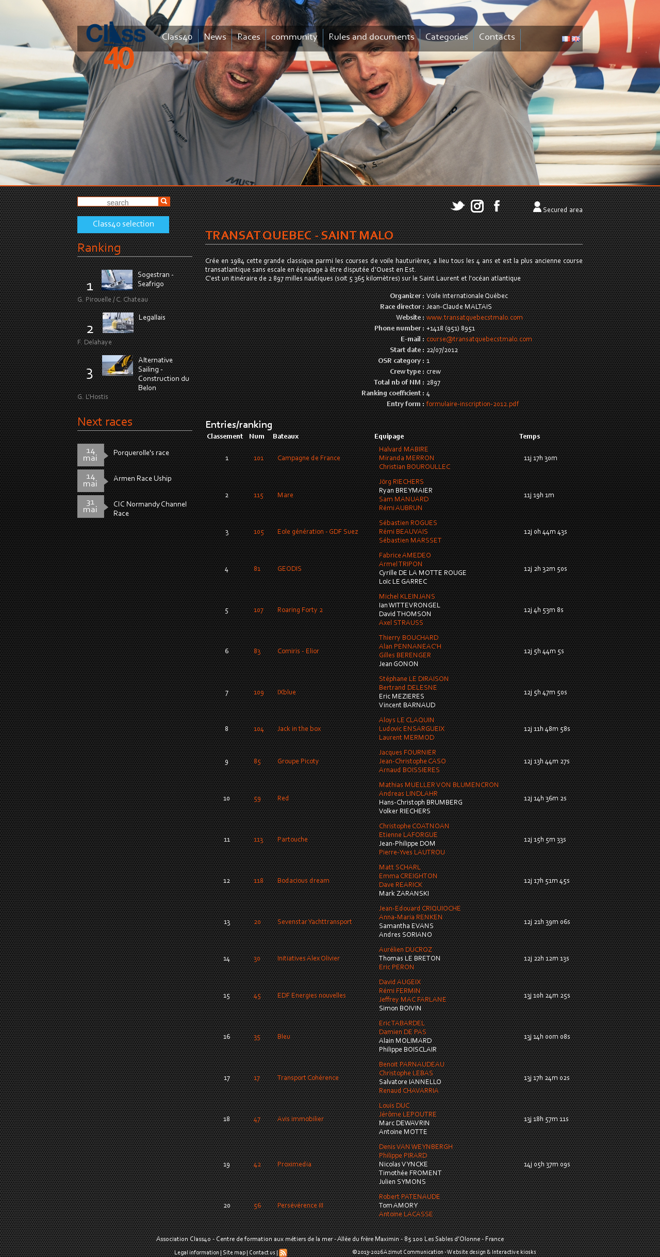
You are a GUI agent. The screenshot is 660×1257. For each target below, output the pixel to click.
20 (257, 922)
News (215, 37)
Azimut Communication (413, 1252)
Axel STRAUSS (401, 623)
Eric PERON (397, 967)
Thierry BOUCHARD (408, 638)
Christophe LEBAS (406, 1073)
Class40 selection (123, 224)
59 (257, 798)
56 (257, 1206)
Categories (446, 37)
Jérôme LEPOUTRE (408, 1115)
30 (257, 959)
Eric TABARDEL (402, 1023)
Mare (285, 495)
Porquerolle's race (141, 453)
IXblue (286, 692)
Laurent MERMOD (406, 738)
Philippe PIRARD (403, 1156)
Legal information (196, 1253)
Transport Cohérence (308, 1078)
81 (257, 569)
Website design (466, 1252)
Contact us (262, 1253)
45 (257, 996)
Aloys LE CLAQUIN (407, 720)
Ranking (99, 248)
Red (283, 798)
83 (257, 651)
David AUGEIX (400, 982)
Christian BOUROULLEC (414, 467)
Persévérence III (300, 1206)
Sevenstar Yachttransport (314, 922)
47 (257, 1119)
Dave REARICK (400, 885)
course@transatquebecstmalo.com (479, 339)
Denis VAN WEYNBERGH (416, 1147)
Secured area (563, 210)
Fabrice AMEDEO (405, 556)
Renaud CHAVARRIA (409, 1091)
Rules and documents (371, 37)
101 (258, 458)
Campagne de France (308, 458)
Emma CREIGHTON (408, 876)
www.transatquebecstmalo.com (474, 318)
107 (258, 610)
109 (259, 692)
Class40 (177, 37)
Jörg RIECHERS (401, 482)
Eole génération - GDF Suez (317, 532)
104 (259, 729)
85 (257, 761)
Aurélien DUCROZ (405, 950)
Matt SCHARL (400, 867)
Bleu (283, 1037)
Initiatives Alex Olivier (308, 959)
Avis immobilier (300, 1119)
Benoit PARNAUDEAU (411, 1065)
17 (257, 1078)
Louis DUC (394, 1106)
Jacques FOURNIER (407, 753)
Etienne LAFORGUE (408, 835)
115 (258, 495)
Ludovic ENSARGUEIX (411, 729)
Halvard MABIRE (403, 449)
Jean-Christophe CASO (412, 761)
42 (257, 1164)
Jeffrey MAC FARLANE (413, 1000)
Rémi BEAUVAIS (403, 532)
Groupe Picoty (298, 761)
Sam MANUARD (403, 499)
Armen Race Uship (142, 479)
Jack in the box (299, 729)
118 (258, 881)
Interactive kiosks (514, 1252)
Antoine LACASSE (406, 1214)
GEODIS (289, 569)
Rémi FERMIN (400, 991)
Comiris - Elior (298, 651)
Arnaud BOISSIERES (409, 770)
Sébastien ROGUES (408, 523)
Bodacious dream (303, 881)
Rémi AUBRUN (401, 508)
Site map (234, 1253)
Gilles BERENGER (405, 655)
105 (259, 532)
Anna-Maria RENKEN (411, 917)
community (294, 37)
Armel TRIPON (401, 564)
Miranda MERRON (407, 458)
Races (248, 37)
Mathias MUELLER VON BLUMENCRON (439, 785)
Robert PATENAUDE (409, 1197)
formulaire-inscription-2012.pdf (472, 404)
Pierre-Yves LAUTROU (412, 853)
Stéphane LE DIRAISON (414, 679)
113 (258, 840)
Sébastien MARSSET (410, 541)
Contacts (497, 37)
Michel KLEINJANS (407, 597)
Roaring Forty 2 (300, 610)
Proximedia (294, 1164)
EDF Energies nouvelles (311, 996)
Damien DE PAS (402, 1032)
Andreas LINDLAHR (408, 794)
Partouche (292, 840)
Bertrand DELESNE (408, 688)
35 (257, 1037)
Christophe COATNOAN (414, 826)
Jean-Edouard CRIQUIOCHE (420, 909)
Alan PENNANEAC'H (410, 647)
